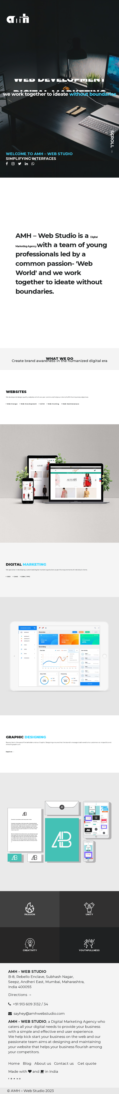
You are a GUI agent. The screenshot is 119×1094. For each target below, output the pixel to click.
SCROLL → (112, 141)
